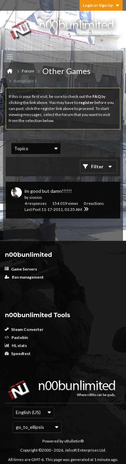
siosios (35, 197)
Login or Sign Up (101, 5)
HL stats (16, 345)
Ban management (24, 277)
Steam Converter (24, 329)
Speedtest (18, 353)
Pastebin (16, 337)
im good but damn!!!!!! (48, 191)
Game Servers (21, 269)
